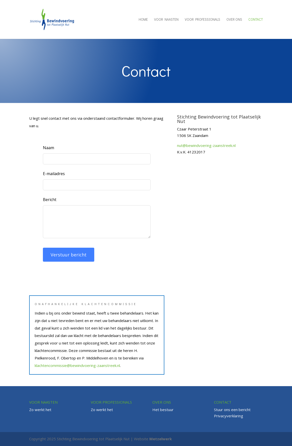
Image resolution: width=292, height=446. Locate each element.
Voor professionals (202, 20)
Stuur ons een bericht (232, 409)
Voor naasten (166, 20)
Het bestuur (163, 409)
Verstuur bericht (69, 255)
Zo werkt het (40, 409)
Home (143, 20)
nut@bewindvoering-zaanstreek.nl (206, 145)
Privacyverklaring (228, 415)
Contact (255, 20)
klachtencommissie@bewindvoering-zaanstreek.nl (77, 365)
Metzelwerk (160, 438)
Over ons (234, 20)
